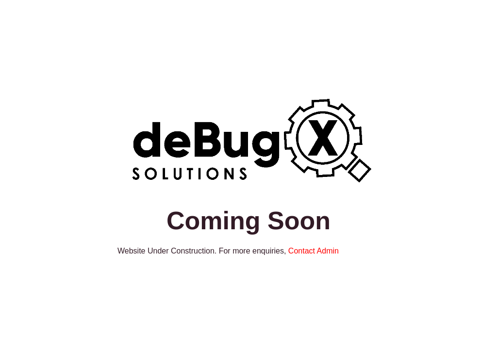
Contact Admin (313, 251)
